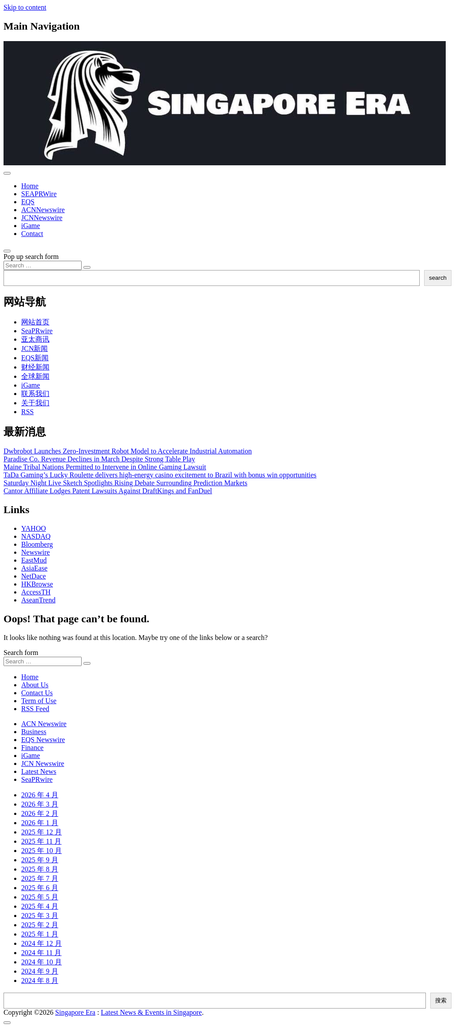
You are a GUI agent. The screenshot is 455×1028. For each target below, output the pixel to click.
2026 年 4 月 (39, 795)
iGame (30, 225)
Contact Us (37, 693)
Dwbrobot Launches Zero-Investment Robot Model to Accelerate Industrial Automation (128, 451)
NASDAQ (36, 536)
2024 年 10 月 (41, 962)
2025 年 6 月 (39, 887)
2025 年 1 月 (39, 934)
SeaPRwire (37, 331)
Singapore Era (75, 1012)
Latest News (38, 771)
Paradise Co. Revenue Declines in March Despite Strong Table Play (99, 459)
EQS (27, 202)
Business (33, 731)
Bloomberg (37, 544)
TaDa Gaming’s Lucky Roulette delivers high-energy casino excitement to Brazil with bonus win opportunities (160, 475)
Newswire (35, 552)
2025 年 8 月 (39, 869)
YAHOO (33, 528)
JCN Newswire (42, 763)
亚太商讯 (35, 339)
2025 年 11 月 (41, 841)
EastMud (34, 560)
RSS (27, 411)
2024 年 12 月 (41, 943)
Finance (32, 747)
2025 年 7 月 (39, 878)
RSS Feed (35, 708)
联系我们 (35, 393)
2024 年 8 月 (39, 980)
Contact (32, 233)
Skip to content (25, 7)
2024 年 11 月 (41, 952)
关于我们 (35, 403)
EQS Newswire (43, 739)
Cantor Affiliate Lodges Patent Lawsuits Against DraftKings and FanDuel (108, 491)
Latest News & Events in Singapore (151, 1012)
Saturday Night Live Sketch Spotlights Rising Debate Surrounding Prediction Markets (125, 483)
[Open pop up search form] (7, 251)
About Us (35, 685)
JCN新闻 (34, 348)
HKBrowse (37, 584)
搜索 (441, 1000)
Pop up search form (31, 256)
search (438, 277)
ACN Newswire (44, 723)
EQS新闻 (35, 358)
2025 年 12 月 (41, 832)
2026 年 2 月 (39, 813)
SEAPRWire (38, 194)
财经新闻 (35, 367)
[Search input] (43, 265)
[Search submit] (86, 267)
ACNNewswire (43, 209)
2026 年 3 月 (39, 804)
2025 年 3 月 (39, 915)
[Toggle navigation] (7, 173)
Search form (21, 652)
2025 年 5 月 (39, 897)
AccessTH (36, 592)
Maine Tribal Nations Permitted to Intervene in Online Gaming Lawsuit (105, 467)
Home (29, 186)
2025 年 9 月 (39, 860)
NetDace (33, 576)
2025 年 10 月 (41, 850)
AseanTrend (38, 600)
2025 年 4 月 (39, 906)
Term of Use (38, 700)
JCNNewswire (41, 217)
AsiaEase (34, 568)
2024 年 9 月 (39, 971)
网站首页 (35, 322)
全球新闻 (35, 376)
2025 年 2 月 (39, 925)
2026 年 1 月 (39, 822)
